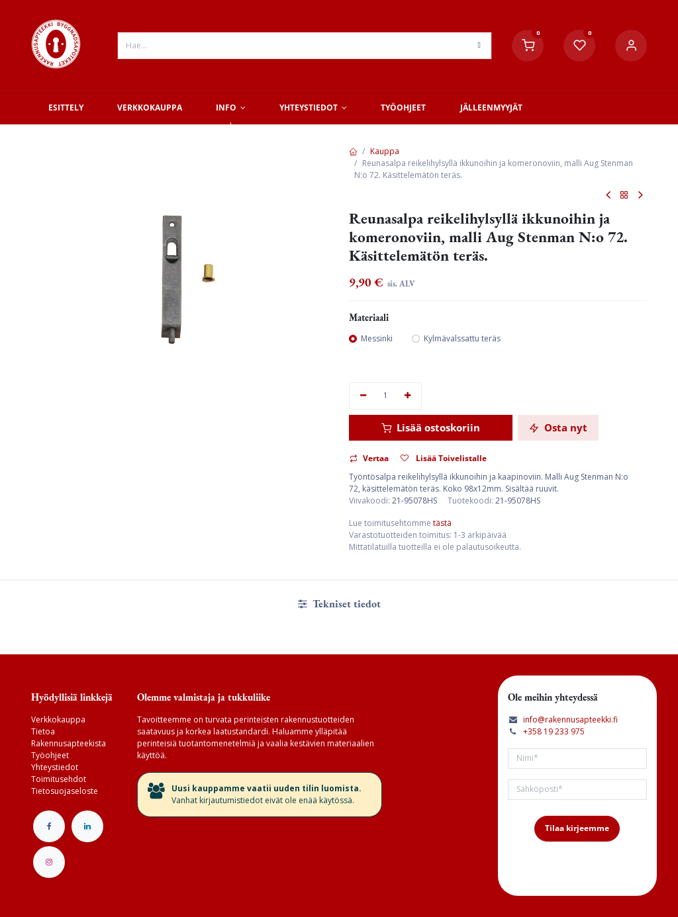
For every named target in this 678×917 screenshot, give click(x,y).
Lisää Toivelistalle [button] (444, 458)
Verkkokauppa (58, 719)
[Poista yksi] (363, 396)
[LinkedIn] (87, 826)
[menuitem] (65, 107)
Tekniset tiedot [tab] (339, 604)
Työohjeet (50, 755)
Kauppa (384, 151)
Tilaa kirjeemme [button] (577, 828)
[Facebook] (49, 826)
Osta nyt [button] (558, 427)
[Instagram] (49, 862)
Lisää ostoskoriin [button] (430, 427)
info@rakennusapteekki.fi (570, 719)
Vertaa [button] (369, 458)
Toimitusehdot (58, 779)
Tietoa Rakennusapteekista (68, 737)
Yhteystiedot (54, 767)
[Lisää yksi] (408, 396)
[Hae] (479, 45)
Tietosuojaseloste (64, 791)
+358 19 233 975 (554, 731)
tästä (442, 523)
